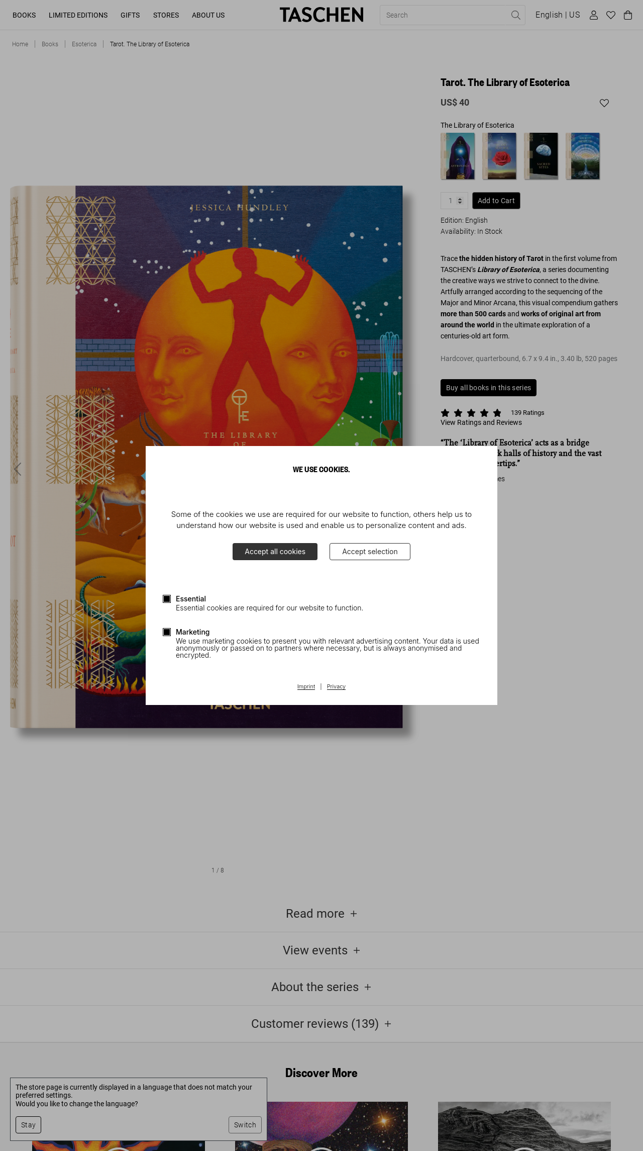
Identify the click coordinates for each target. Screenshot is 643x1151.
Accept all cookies (275, 551)
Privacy (336, 687)
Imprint (306, 687)
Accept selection (370, 551)
